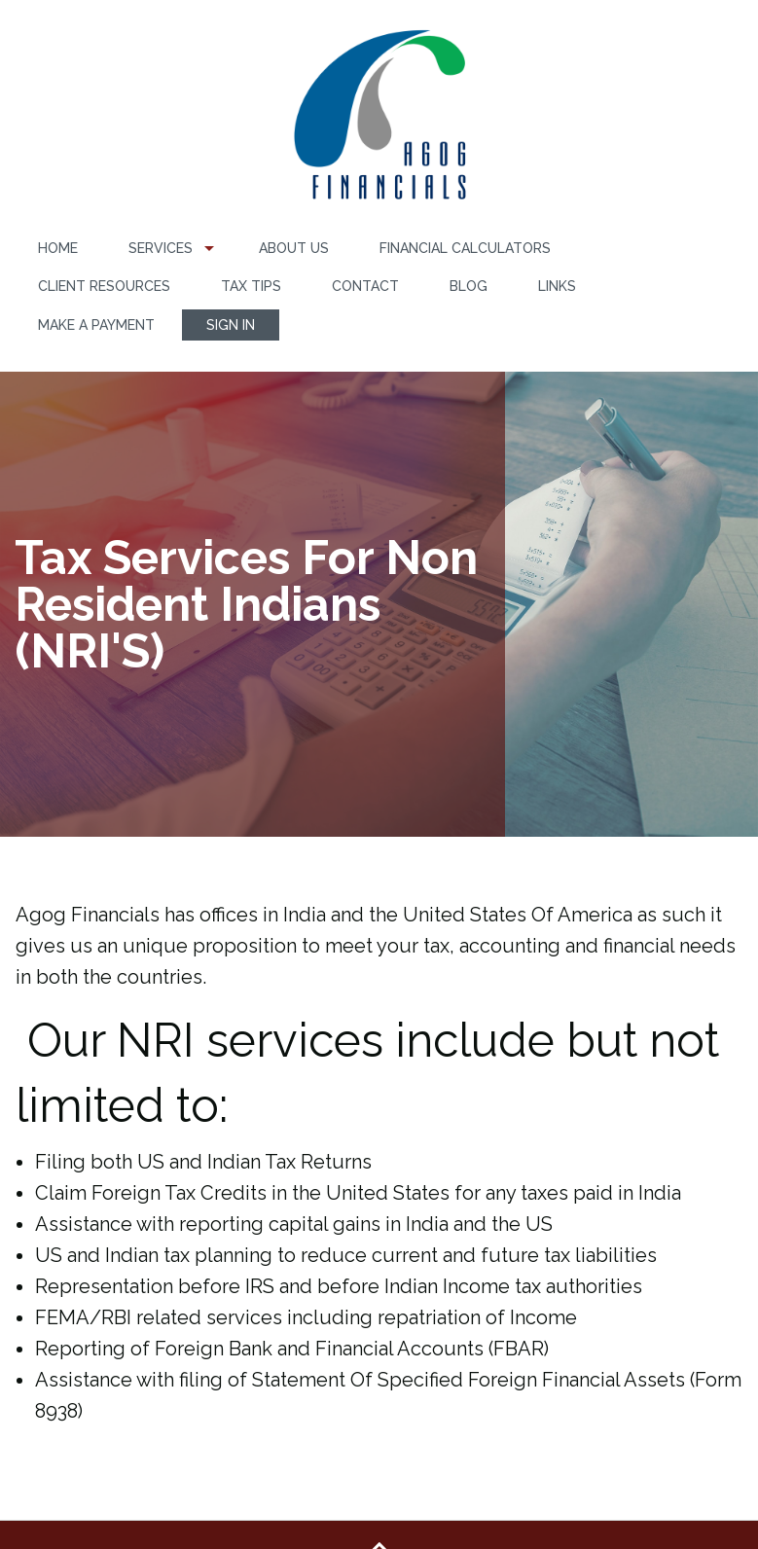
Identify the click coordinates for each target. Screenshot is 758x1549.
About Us (294, 248)
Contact (365, 286)
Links (557, 286)
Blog (468, 286)
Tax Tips (251, 286)
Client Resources (104, 286)
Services (160, 248)
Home (58, 248)
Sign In (230, 325)
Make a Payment (96, 325)
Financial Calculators (465, 248)
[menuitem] (58, 249)
